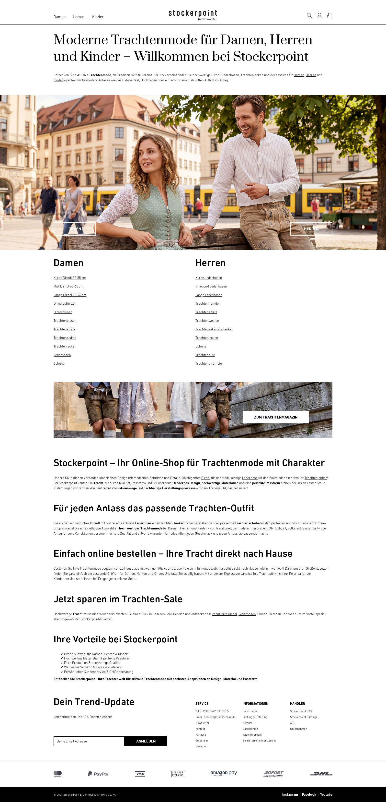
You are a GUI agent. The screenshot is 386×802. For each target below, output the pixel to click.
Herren (78, 16)
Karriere (200, 734)
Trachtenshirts (64, 329)
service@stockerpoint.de (219, 717)
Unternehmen (298, 728)
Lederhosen (62, 355)
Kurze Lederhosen (208, 278)
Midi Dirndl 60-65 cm (68, 286)
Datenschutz (250, 728)
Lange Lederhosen (208, 295)
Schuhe (59, 363)
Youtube (325, 794)
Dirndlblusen (63, 312)
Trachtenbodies (65, 338)
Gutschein (201, 740)
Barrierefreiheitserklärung (259, 740)
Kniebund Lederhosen (211, 286)
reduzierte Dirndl (224, 614)
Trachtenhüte (205, 355)
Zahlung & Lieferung (255, 717)
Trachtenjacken (65, 346)
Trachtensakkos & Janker (214, 329)
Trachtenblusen (65, 321)
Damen (60, 16)
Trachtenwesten (207, 321)
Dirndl (205, 478)
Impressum (250, 711)
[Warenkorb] (330, 15)
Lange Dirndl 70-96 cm (70, 295)
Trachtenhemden (208, 303)
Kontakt (200, 728)
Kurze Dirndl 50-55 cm (70, 278)
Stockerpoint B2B (301, 711)
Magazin (200, 746)
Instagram (290, 794)
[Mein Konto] (319, 15)
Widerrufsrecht (252, 734)
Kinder (97, 16)
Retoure (247, 723)
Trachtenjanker (316, 478)
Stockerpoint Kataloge (304, 717)
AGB (292, 723)
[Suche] (309, 15)
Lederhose (250, 478)
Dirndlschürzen (65, 303)
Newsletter (202, 723)
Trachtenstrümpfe (208, 363)
